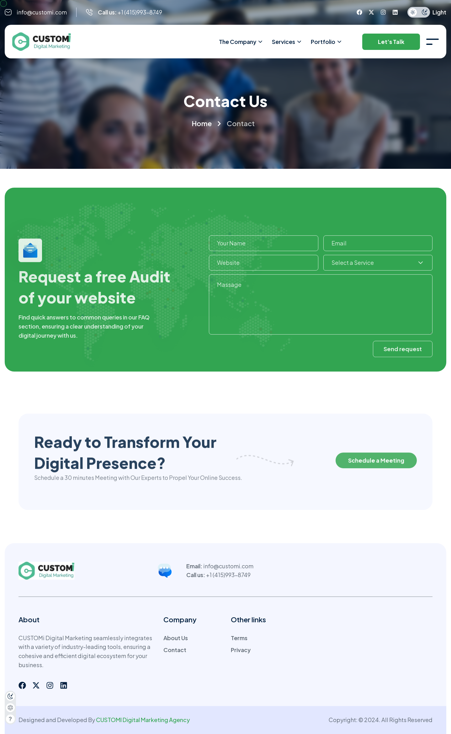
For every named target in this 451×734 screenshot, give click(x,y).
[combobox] (377, 270)
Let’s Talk (391, 41)
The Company (241, 41)
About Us (175, 637)
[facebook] (359, 12)
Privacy (241, 649)
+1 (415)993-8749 (228, 574)
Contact (174, 649)
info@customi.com (42, 12)
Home (202, 123)
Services (287, 41)
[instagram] (383, 12)
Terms (239, 637)
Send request (403, 356)
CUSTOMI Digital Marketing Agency (143, 719)
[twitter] (371, 12)
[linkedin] (395, 12)
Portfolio (326, 41)
